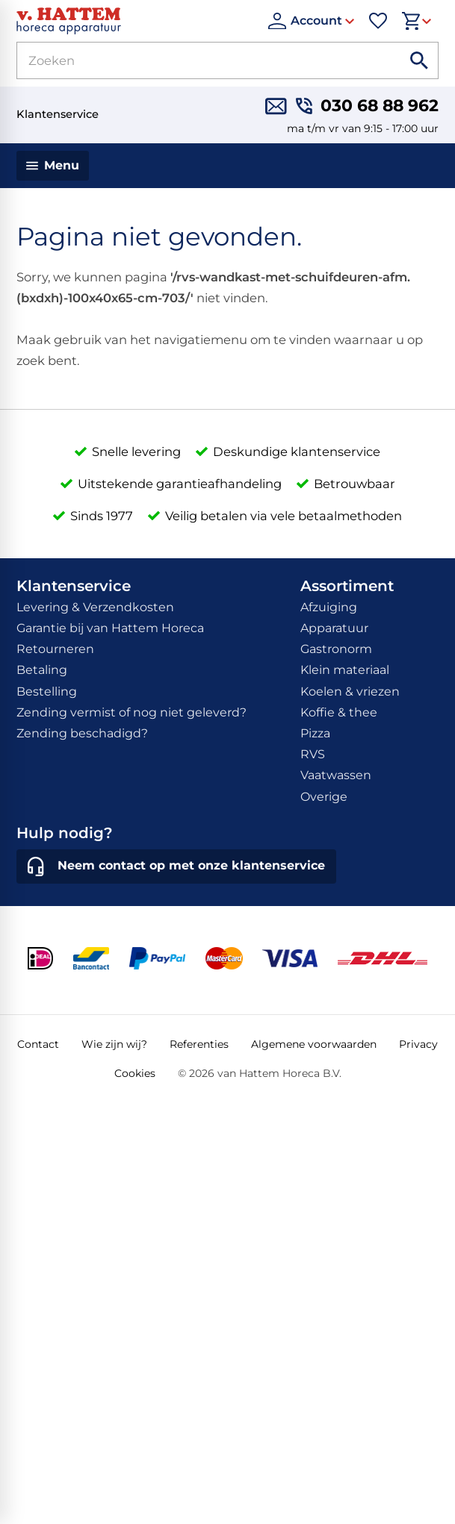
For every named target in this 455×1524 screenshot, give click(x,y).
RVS (312, 754)
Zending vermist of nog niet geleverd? (131, 712)
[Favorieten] (378, 20)
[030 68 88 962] (367, 106)
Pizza (315, 733)
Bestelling (46, 691)
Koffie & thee (338, 712)
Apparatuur (334, 628)
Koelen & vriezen (350, 691)
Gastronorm (336, 649)
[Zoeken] (192, 60)
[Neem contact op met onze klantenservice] (175, 866)
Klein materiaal (344, 670)
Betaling (41, 670)
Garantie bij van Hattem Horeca (110, 628)
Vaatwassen (335, 775)
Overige (323, 797)
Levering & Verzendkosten (95, 607)
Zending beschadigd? (82, 733)
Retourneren (55, 649)
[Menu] (52, 166)
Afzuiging (328, 607)
